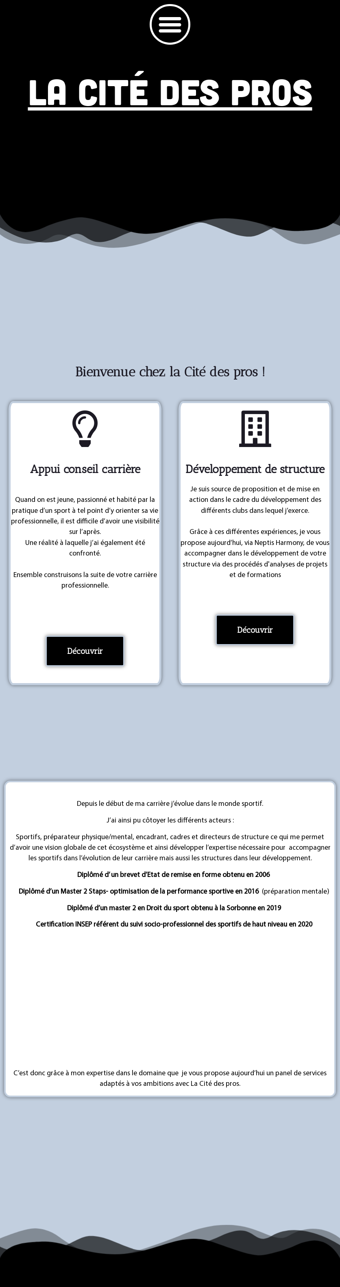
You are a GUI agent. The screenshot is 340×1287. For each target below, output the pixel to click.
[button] (170, 24)
